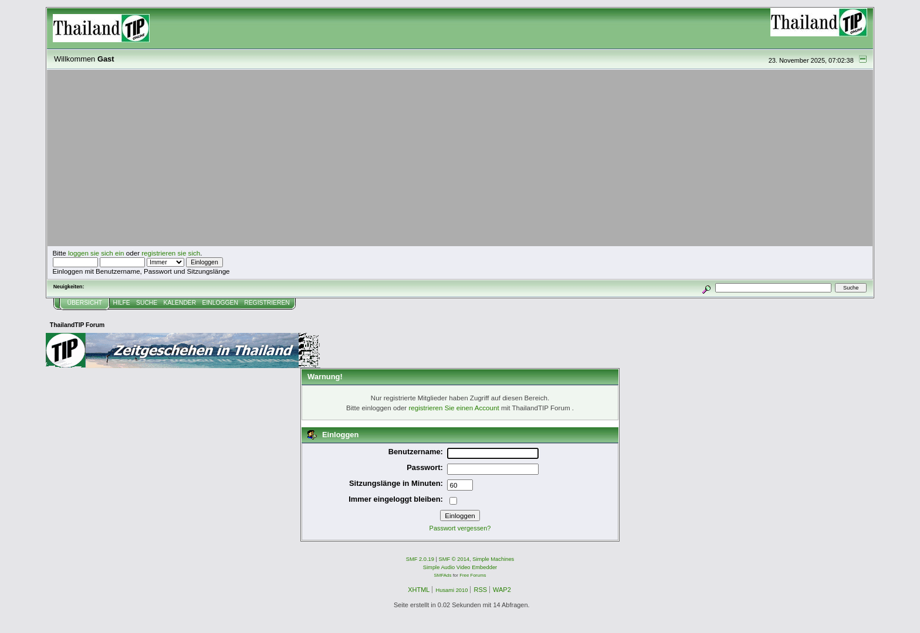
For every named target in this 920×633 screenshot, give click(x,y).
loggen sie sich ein (96, 253)
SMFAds (443, 575)
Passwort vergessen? (460, 528)
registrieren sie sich (170, 253)
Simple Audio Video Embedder (460, 567)
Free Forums (472, 575)
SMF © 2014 (454, 559)
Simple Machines (493, 559)
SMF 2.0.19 (420, 559)
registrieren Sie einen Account (453, 407)
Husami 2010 (451, 590)
